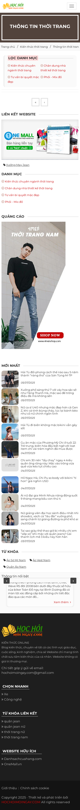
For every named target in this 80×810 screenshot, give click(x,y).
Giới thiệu (9, 788)
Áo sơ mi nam (16, 560)
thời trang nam (16, 737)
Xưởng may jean (17, 165)
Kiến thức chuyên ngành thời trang (29, 181)
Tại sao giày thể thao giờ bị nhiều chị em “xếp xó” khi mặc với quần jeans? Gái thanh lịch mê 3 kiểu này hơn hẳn (49, 533)
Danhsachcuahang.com (23, 759)
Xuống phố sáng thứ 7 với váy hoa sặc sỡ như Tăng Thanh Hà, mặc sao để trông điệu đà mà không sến (48, 393)
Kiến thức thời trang (34, 46)
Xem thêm (62, 602)
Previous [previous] (7, 581)
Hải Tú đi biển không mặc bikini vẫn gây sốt (49, 426)
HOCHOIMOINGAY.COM (20, 802)
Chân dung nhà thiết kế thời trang (28, 188)
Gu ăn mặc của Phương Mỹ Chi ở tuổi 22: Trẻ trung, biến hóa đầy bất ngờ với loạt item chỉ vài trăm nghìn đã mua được (48, 445)
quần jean (12, 721)
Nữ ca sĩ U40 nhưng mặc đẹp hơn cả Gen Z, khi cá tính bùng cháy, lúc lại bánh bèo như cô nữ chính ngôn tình (49, 410)
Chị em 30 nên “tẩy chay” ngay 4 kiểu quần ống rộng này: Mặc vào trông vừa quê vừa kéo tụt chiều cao (47, 463)
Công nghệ (13, 699)
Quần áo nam (16, 566)
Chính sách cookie (34, 788)
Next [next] (73, 581)
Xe (6, 694)
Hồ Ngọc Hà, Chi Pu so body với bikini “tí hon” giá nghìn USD (48, 479)
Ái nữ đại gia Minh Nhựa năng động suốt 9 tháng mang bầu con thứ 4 (49, 497)
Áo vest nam (41, 560)
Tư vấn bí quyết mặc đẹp (22, 195)
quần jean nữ (14, 727)
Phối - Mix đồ (53, 77)
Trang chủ (8, 46)
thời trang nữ (14, 732)
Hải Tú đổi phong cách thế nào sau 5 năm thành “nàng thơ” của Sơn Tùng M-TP (49, 373)
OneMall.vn (13, 764)
